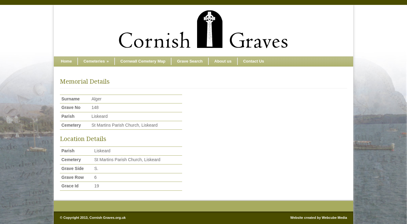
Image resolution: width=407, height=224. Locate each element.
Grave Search (190, 61)
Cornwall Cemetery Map (142, 61)
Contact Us (253, 61)
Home (66, 61)
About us (222, 61)
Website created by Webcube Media (318, 217)
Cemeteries (96, 61)
